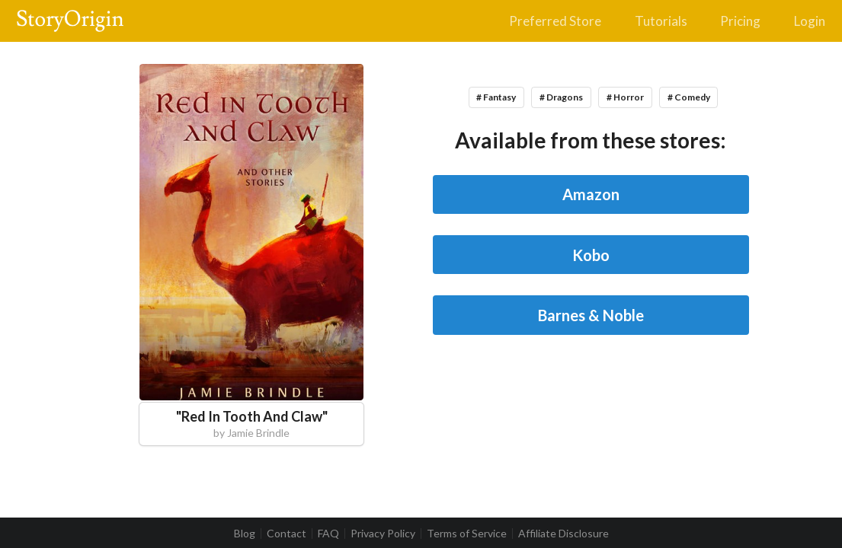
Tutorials (661, 21)
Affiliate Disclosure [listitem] (563, 533)
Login (809, 21)
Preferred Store (555, 21)
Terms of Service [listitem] (467, 533)
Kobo (591, 255)
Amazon (590, 194)
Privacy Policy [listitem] (383, 533)
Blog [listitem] (244, 533)
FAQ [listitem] (328, 533)
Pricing (740, 21)
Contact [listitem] (286, 533)
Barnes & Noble (591, 315)
